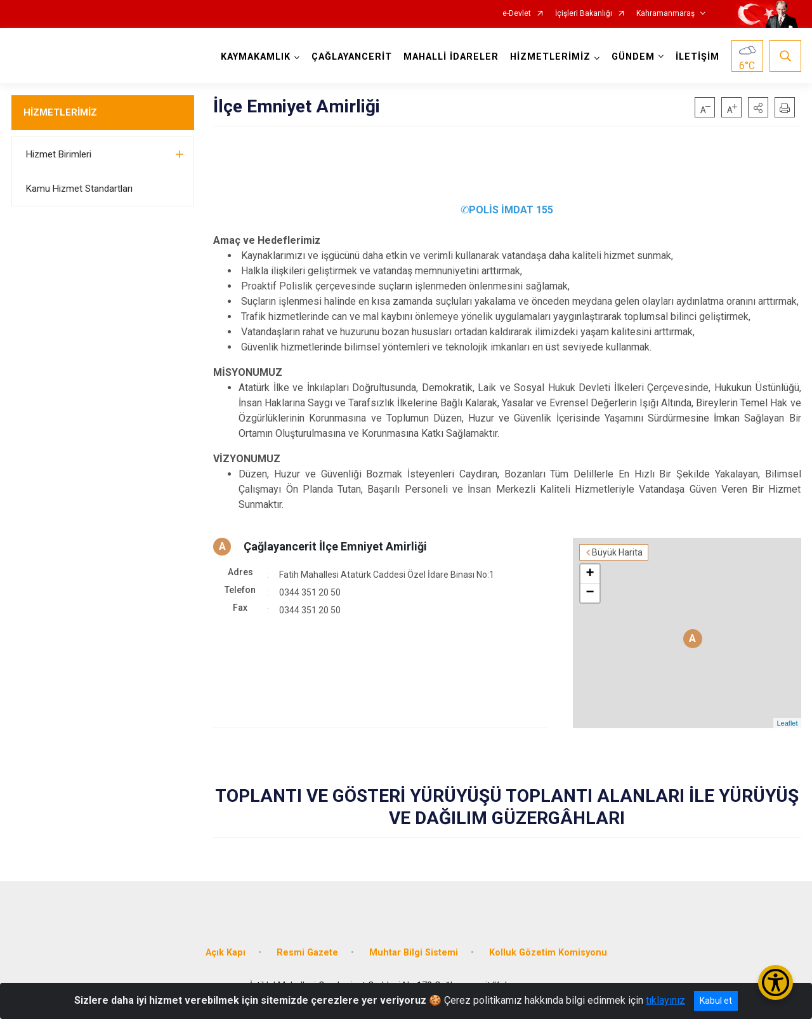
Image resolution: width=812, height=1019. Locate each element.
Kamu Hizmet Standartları (79, 188)
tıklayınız (665, 1000)
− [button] (590, 593)
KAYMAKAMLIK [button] (256, 56)
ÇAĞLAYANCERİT (351, 56)
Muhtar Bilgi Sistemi (413, 952)
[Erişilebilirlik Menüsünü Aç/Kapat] (775, 982)
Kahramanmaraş (665, 14)
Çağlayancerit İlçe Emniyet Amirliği (335, 546)
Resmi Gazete (307, 952)
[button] (758, 107)
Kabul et (716, 1001)
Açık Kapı (226, 952)
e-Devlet (516, 14)
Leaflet (786, 723)
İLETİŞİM (697, 56)
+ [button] (590, 573)
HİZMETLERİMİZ (60, 112)
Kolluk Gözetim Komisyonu (548, 952)
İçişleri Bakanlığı (583, 14)
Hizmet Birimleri (58, 154)
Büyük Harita (617, 552)
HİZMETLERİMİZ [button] (550, 56)
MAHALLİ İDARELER (451, 56)
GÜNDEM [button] (633, 56)
